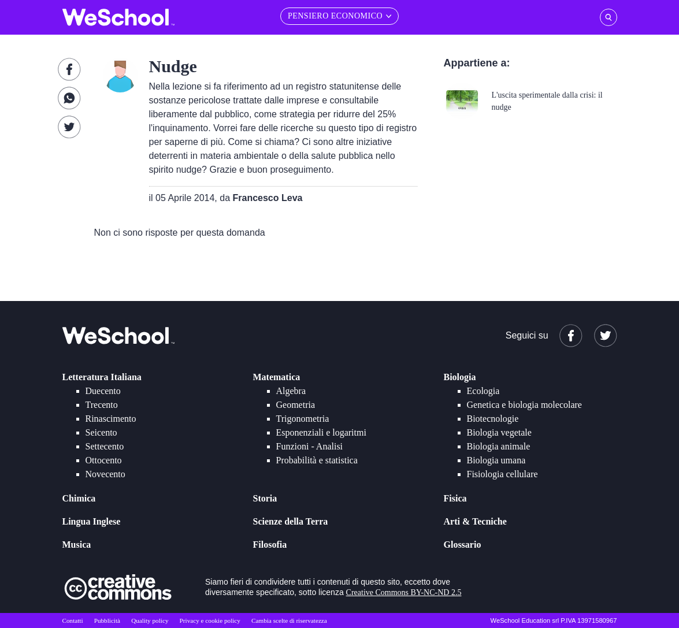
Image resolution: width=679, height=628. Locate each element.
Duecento (103, 391)
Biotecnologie (493, 418)
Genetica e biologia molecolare (524, 405)
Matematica (276, 377)
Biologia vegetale (499, 432)
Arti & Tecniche (475, 521)
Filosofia (270, 544)
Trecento (102, 405)
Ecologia (483, 391)
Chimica (79, 498)
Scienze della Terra (290, 521)
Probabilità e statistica (317, 460)
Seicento (101, 432)
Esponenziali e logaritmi (321, 432)
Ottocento (104, 460)
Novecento (105, 474)
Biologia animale (498, 446)
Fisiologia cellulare (502, 474)
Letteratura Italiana (102, 377)
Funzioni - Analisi (309, 446)
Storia (265, 498)
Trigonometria (302, 418)
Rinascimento (111, 418)
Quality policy (149, 620)
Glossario (462, 544)
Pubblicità (107, 620)
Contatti (72, 620)
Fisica (455, 498)
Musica (76, 544)
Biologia (460, 377)
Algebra (291, 391)
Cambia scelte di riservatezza (289, 620)
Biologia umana (496, 460)
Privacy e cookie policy (210, 620)
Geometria (296, 405)
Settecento (105, 446)
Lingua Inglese (91, 521)
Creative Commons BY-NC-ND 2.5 (404, 592)
